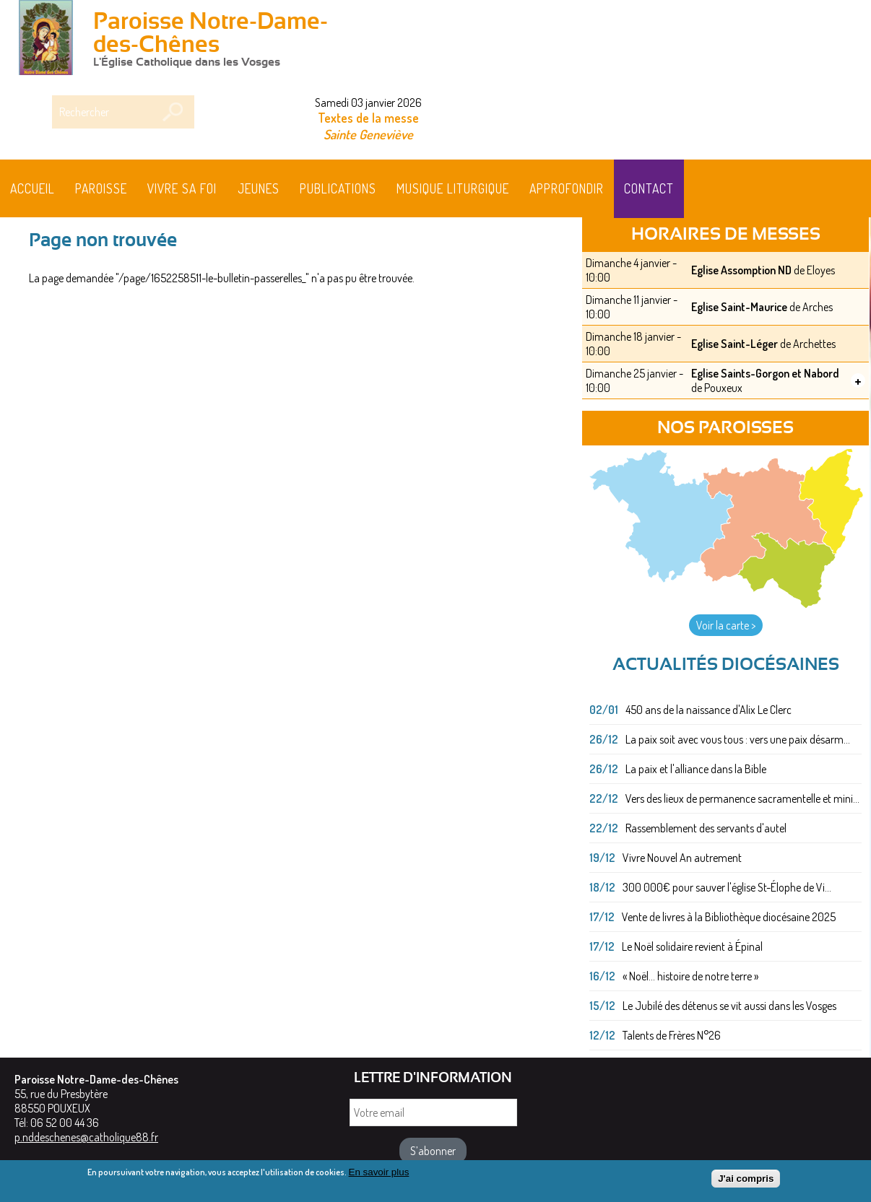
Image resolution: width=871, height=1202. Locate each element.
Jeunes (259, 188)
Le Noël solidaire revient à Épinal (692, 946)
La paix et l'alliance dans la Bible (695, 769)
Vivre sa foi (182, 188)
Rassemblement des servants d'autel (705, 828)
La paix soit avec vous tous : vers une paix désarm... (737, 739)
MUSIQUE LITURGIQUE (452, 188)
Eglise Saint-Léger (734, 343)
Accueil (32, 188)
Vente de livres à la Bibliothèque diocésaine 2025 (729, 917)
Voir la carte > (725, 625)
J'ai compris (746, 1182)
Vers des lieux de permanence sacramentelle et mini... (742, 798)
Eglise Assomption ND (741, 270)
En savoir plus (379, 1176)
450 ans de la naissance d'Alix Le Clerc (708, 709)
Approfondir (566, 188)
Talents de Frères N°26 (672, 1035)
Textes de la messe (368, 118)
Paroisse (101, 188)
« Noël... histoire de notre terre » (690, 976)
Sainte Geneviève (368, 134)
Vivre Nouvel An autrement (682, 857)
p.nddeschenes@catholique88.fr (86, 1137)
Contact (649, 188)
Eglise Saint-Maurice (739, 307)
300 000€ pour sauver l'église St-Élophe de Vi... (727, 887)
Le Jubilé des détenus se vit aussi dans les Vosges (729, 1005)
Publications (338, 188)
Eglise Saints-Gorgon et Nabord (765, 373)
